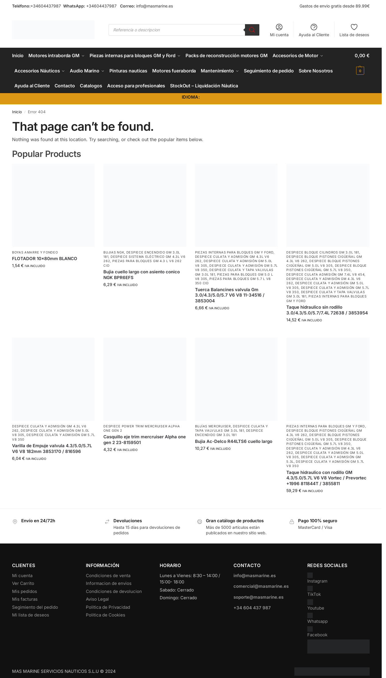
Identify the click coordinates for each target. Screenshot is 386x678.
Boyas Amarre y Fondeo (35, 252)
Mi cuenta (279, 30)
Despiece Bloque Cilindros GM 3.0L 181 (322, 252)
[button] (362, 63)
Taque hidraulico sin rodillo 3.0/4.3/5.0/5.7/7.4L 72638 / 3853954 (327, 309)
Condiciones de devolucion (114, 591)
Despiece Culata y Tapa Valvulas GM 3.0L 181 (231, 428)
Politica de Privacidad (108, 606)
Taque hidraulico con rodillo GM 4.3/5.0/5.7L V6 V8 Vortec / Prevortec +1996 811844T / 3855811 (326, 477)
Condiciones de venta (108, 575)
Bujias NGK (113, 252)
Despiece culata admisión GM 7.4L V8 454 (325, 274)
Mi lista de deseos (30, 614)
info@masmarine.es (154, 5)
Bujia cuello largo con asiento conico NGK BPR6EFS (141, 274)
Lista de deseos (354, 30)
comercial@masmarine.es (261, 586)
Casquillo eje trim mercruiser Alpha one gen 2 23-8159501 (144, 439)
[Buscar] (252, 30)
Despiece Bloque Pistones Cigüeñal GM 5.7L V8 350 (326, 267)
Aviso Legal (97, 599)
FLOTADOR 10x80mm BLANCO (44, 258)
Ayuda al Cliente (314, 30)
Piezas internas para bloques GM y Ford (234, 252)
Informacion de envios (109, 583)
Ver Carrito (23, 583)
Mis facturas (25, 599)
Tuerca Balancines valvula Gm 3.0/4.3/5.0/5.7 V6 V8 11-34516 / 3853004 (230, 294)
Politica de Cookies (105, 614)
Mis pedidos (24, 591)
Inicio (17, 111)
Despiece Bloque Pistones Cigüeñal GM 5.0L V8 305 (323, 263)
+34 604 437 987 (252, 607)
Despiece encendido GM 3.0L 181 (229, 432)
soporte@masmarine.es (258, 596)
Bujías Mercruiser (213, 426)
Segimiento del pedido (35, 606)
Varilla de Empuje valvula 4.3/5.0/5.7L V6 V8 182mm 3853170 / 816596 (52, 448)
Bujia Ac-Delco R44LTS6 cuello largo (233, 441)
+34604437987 (45, 5)
